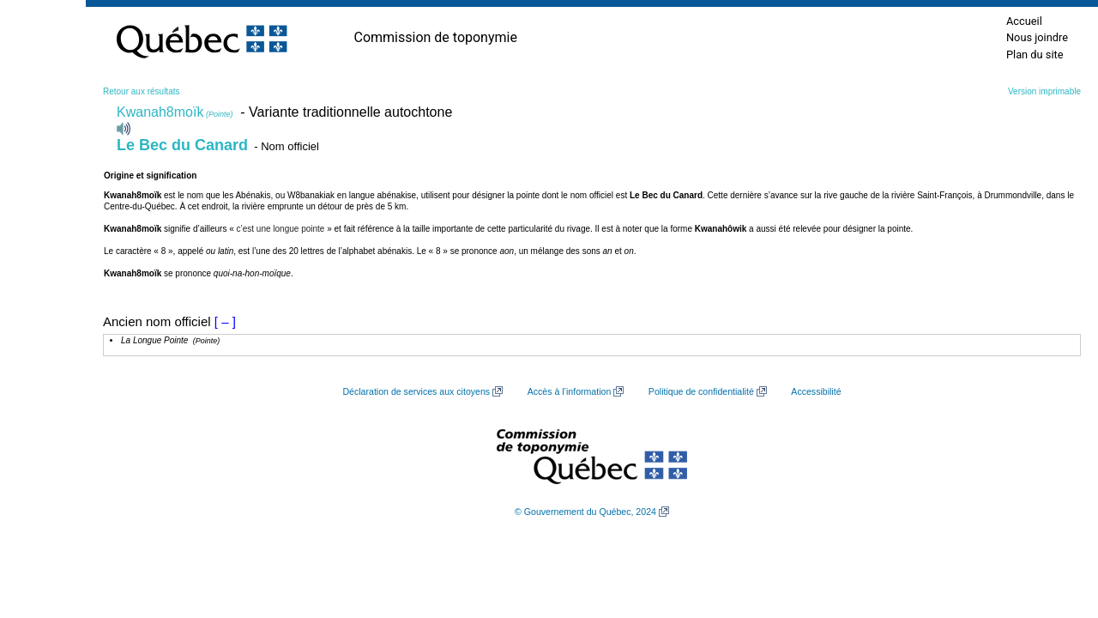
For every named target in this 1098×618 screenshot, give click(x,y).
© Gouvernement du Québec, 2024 (585, 511)
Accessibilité (816, 391)
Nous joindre (1037, 37)
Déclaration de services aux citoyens (416, 391)
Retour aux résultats (141, 91)
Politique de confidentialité (701, 391)
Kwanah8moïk (174, 112)
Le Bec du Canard (182, 145)
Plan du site (1035, 54)
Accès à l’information (570, 391)
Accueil (1024, 21)
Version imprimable (1044, 91)
